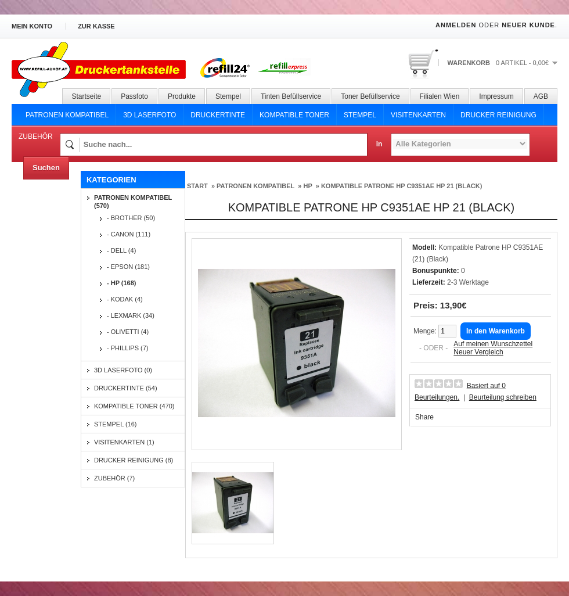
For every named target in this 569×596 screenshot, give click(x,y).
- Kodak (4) (125, 299)
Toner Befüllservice (370, 96)
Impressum (496, 96)
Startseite (86, 96)
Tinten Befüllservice (291, 96)
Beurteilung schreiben (502, 397)
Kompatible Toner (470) (134, 406)
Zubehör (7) (114, 478)
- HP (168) (121, 282)
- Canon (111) (128, 234)
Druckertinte (217, 115)
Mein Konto (32, 26)
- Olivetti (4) (128, 331)
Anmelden (455, 24)
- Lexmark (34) (130, 315)
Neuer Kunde (528, 24)
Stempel (228, 96)
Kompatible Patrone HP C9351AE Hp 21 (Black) (401, 185)
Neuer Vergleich (478, 352)
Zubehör (36, 136)
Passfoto (134, 96)
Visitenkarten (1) (124, 442)
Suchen (46, 167)
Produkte (182, 96)
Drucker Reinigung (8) (133, 460)
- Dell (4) (121, 250)
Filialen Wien (440, 96)
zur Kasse (96, 26)
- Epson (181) (128, 266)
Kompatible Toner (294, 115)
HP (307, 185)
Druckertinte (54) (125, 388)
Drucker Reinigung (498, 115)
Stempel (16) (115, 424)
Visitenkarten (418, 115)
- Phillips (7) (128, 347)
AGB (541, 96)
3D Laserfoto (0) (123, 370)
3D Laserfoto (149, 115)
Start (197, 185)
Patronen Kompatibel (67, 115)
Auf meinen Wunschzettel (492, 344)
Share (424, 417)
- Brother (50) (131, 217)
